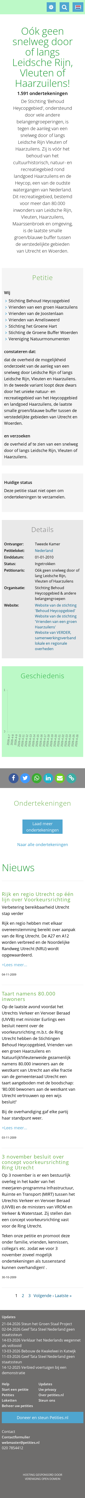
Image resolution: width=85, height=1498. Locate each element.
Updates (45, 1384)
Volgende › (44, 1295)
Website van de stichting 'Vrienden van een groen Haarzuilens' (56, 621)
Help (5, 1384)
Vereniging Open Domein (42, 1479)
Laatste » (63, 1295)
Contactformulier (16, 1437)
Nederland (44, 550)
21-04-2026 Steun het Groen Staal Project (37, 1323)
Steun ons (47, 1400)
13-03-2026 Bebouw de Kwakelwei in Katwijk (39, 1351)
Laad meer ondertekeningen (42, 827)
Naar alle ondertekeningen (42, 844)
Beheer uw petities (17, 1405)
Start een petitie (15, 1389)
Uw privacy (47, 1389)
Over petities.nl (51, 1395)
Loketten (9, 1400)
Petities (8, 1395)
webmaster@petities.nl (20, 1442)
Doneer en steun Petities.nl (42, 1417)
